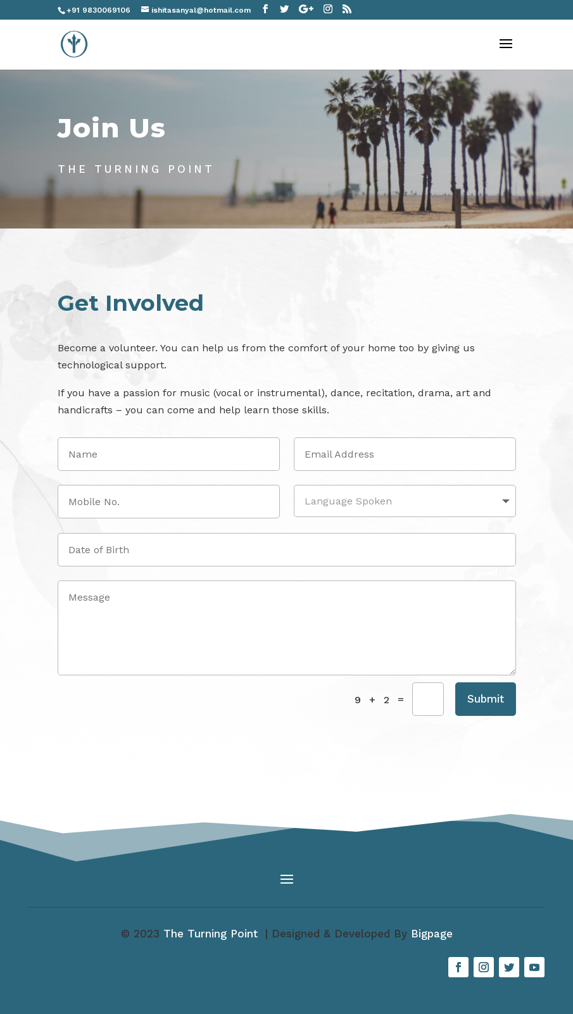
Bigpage (432, 933)
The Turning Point (212, 933)
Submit (485, 698)
